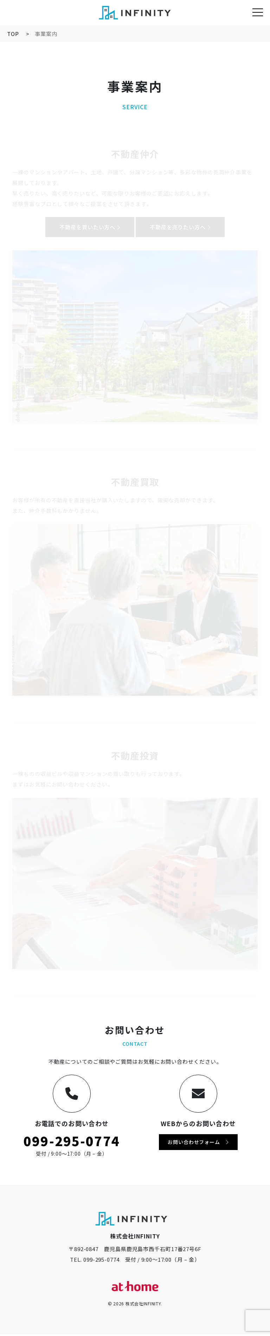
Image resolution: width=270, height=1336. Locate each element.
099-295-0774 (72, 1142)
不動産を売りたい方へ (180, 227)
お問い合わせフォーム (198, 1143)
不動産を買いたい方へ (89, 227)
